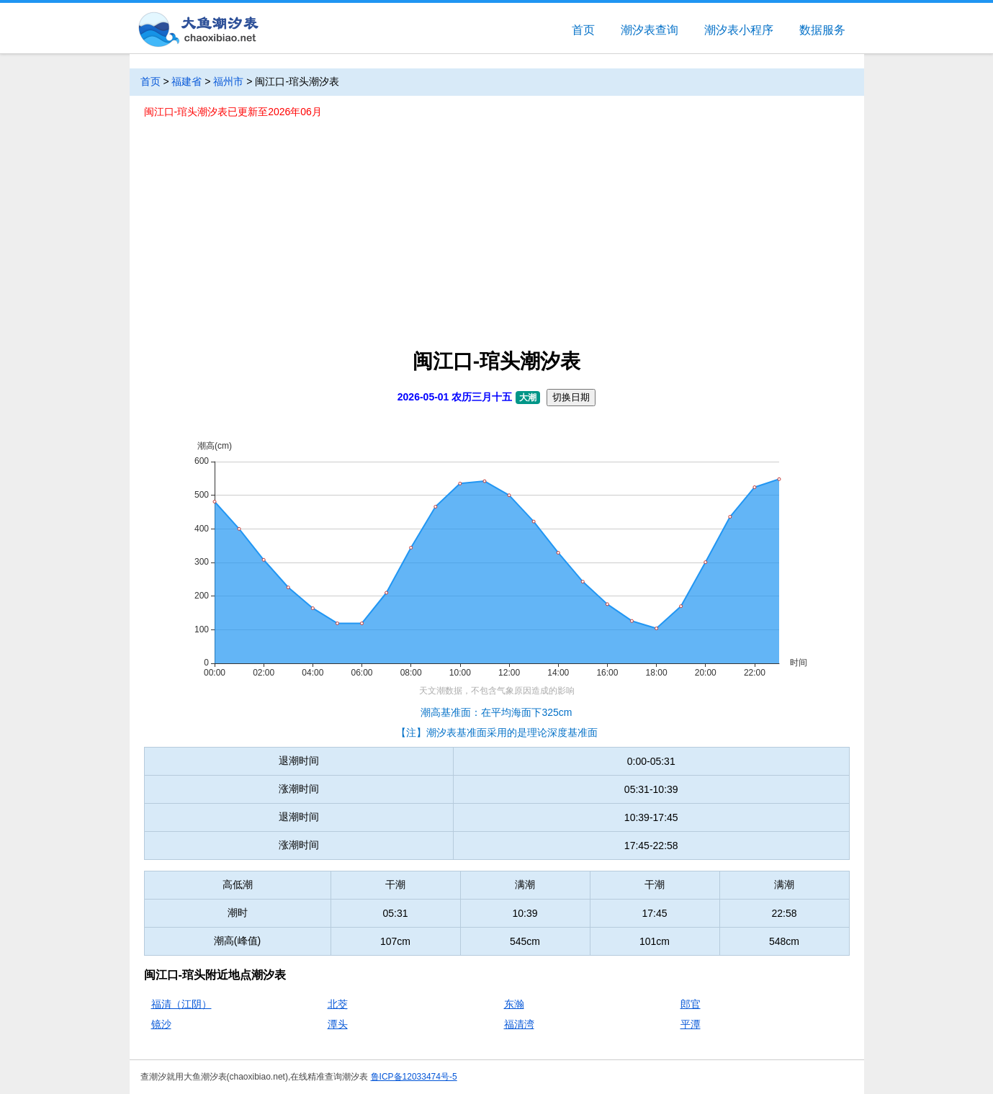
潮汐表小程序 (738, 30)
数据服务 (822, 30)
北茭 (338, 1004)
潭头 (338, 1024)
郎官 (690, 1004)
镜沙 (161, 1024)
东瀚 (514, 1004)
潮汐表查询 (649, 30)
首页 (583, 30)
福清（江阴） (181, 1004)
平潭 (690, 1024)
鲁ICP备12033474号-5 (414, 1077)
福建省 (186, 81)
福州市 (228, 81)
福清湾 (519, 1024)
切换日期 (571, 397)
